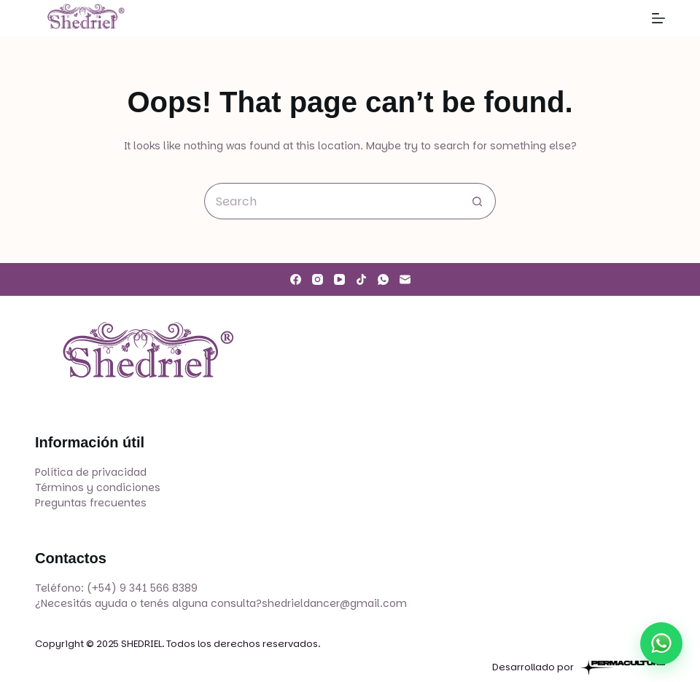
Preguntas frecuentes (91, 502)
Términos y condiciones (97, 487)
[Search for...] (331, 201)
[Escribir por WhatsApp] (661, 643)
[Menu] (658, 18)
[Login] (624, 18)
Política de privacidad (91, 472)
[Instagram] (317, 279)
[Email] (405, 279)
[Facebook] (295, 279)
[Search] (591, 18)
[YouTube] (339, 279)
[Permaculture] (623, 667)
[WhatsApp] (383, 279)
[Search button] (477, 201)
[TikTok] (361, 279)
